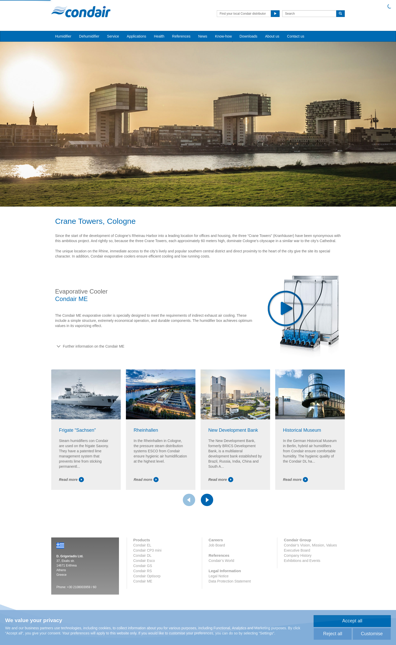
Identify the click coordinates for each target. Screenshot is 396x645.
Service (113, 36)
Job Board (217, 545)
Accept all (352, 620)
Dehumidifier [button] (89, 36)
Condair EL (142, 545)
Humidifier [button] (63, 36)
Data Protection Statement (230, 581)
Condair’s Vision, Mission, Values (310, 545)
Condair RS (142, 571)
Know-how (223, 36)
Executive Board (297, 550)
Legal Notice (219, 576)
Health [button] (159, 36)
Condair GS (142, 566)
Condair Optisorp (147, 576)
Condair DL (142, 555)
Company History (297, 555)
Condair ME (142, 581)
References (181, 36)
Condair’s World (221, 561)
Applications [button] (136, 36)
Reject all (332, 633)
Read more (71, 479)
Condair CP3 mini (147, 550)
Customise (372, 633)
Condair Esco (144, 561)
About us (272, 36)
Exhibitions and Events (302, 561)
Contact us (295, 36)
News (202, 36)
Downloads (248, 36)
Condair (80, 11)
